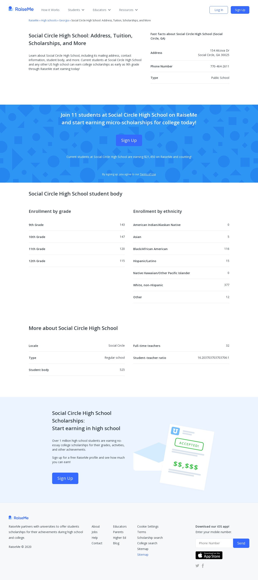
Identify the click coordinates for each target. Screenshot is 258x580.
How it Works (50, 10)
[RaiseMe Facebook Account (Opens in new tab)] (202, 565)
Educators (102, 10)
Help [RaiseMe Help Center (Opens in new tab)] (95, 538)
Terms (141, 532)
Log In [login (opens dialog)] (219, 10)
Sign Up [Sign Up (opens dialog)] (240, 10)
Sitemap (142, 549)
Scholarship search (150, 538)
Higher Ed (119, 538)
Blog (116, 543)
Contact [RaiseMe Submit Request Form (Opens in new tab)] (97, 543)
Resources (128, 10)
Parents (118, 532)
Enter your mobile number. (214, 532)
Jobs (95, 532)
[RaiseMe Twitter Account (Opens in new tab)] (197, 565)
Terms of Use (148, 174)
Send (241, 543)
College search (147, 543)
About (96, 526)
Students (76, 10)
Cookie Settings (148, 526)
